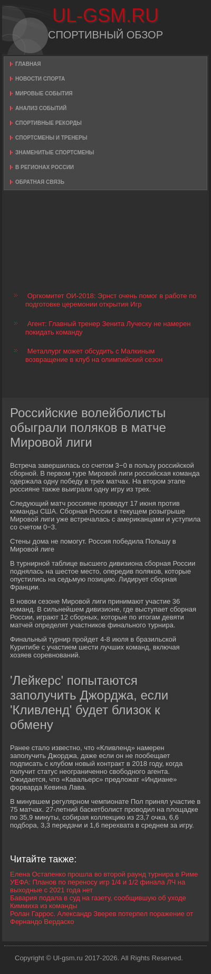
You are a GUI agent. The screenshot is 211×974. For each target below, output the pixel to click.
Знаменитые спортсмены (54, 152)
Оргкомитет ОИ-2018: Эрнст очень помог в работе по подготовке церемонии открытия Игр (110, 300)
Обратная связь (39, 182)
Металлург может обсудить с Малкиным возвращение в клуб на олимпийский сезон (93, 355)
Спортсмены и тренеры (51, 138)
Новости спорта (40, 79)
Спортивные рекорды (48, 123)
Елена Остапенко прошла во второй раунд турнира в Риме (104, 874)
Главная (28, 64)
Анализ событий (40, 108)
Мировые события (44, 93)
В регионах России (44, 167)
